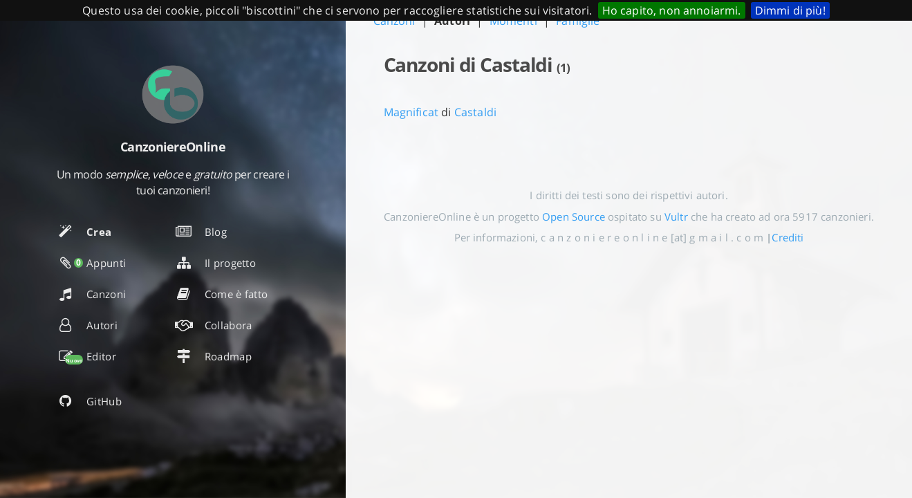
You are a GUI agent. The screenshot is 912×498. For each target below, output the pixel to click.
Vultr (676, 216)
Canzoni (394, 20)
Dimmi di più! (790, 10)
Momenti (513, 20)
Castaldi (475, 112)
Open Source (573, 216)
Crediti (787, 237)
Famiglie (577, 20)
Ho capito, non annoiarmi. (671, 10)
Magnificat (411, 112)
